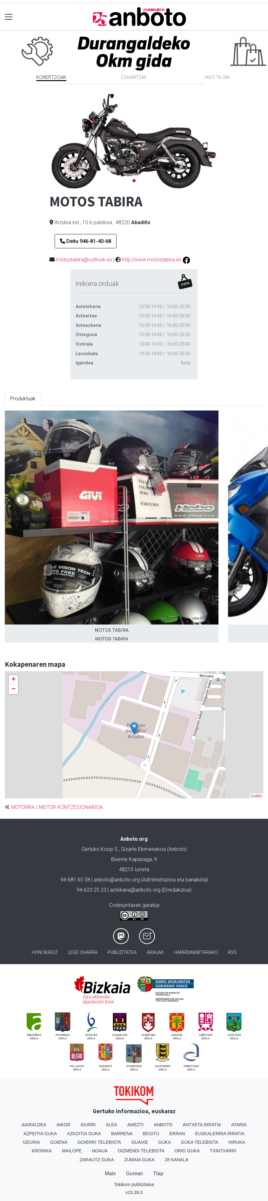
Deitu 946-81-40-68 (85, 241)
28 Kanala (177, 1159)
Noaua (100, 1150)
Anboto (163, 1124)
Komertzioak (51, 77)
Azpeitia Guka (40, 1133)
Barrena (122, 1133)
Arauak (155, 952)
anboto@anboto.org (117, 880)
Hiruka (236, 1142)
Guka (164, 1142)
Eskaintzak (134, 77)
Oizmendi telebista (141, 1150)
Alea (111, 1124)
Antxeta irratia (202, 1124)
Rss (232, 952)
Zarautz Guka (97, 1159)
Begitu (151, 1133)
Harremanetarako (196, 952)
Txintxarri (223, 1150)
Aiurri (88, 1124)
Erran (177, 1133)
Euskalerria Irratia (220, 1133)
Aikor (63, 1124)
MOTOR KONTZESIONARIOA (71, 807)
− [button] (13, 689)
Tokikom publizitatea (134, 1184)
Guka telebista (199, 1142)
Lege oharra (82, 952)
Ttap (158, 1173)
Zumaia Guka (139, 1159)
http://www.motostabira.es (151, 260)
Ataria (239, 1124)
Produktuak (23, 399)
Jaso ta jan (217, 77)
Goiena (58, 1142)
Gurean (134, 1173)
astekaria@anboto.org (135, 890)
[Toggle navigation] (9, 16)
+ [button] (13, 680)
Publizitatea (122, 952)
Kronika (42, 1150)
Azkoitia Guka (84, 1133)
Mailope (72, 1150)
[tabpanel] (134, 141)
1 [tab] (134, 181)
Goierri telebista (99, 1142)
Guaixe (139, 1142)
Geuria (31, 1142)
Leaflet (256, 796)
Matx (110, 1173)
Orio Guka (186, 1150)
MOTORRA (23, 807)
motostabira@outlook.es (84, 260)
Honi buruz (45, 952)
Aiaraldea (34, 1124)
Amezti (135, 1124)
